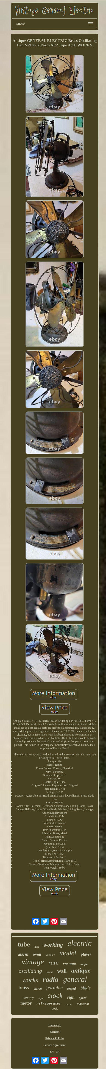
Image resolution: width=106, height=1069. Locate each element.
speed (82, 998)
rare (53, 962)
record (69, 1004)
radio (51, 979)
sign (71, 997)
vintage (33, 962)
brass (24, 987)
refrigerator (48, 1004)
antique (80, 970)
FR (57, 1051)
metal (50, 972)
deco (36, 947)
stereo (37, 988)
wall (62, 971)
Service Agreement (55, 1045)
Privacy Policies (54, 1038)
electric (79, 943)
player (86, 954)
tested (71, 988)
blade (85, 987)
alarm (23, 954)
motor (26, 1003)
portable (54, 987)
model (67, 953)
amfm (84, 964)
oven (37, 954)
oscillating (30, 971)
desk (55, 1008)
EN (52, 1051)
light (40, 998)
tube (24, 944)
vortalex (50, 955)
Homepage (54, 1025)
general (75, 979)
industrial (83, 1003)
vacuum (69, 964)
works (30, 980)
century (28, 998)
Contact (54, 1031)
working (53, 945)
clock (54, 996)
